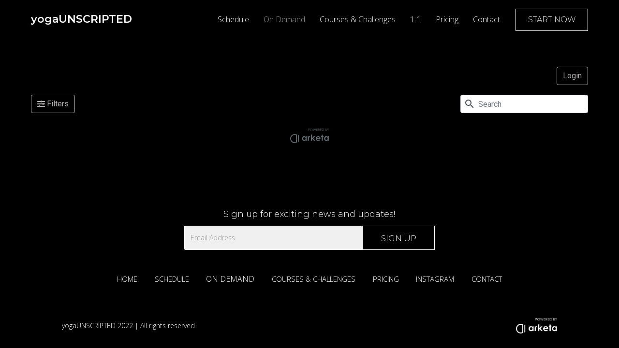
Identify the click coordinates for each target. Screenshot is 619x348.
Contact (486, 19)
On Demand (284, 19)
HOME (127, 279)
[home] (81, 19)
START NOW (552, 19)
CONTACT (487, 279)
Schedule (233, 19)
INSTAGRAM (435, 279)
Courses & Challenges (358, 19)
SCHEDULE (172, 279)
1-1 (415, 19)
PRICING (386, 279)
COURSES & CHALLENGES (313, 279)
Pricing (447, 19)
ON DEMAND (230, 279)
